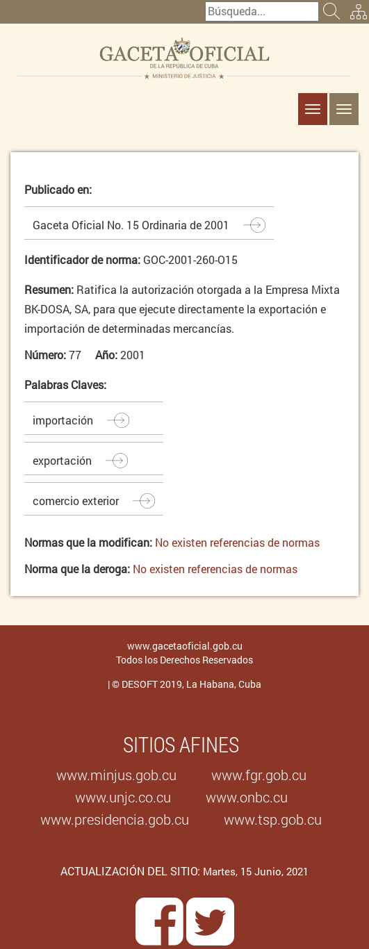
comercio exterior (76, 500)
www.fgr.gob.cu (258, 775)
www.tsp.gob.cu (273, 819)
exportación (62, 460)
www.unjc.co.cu (123, 797)
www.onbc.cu (247, 797)
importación (63, 420)
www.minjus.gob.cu (116, 775)
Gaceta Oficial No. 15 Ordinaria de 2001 (131, 224)
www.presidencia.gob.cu (114, 819)
